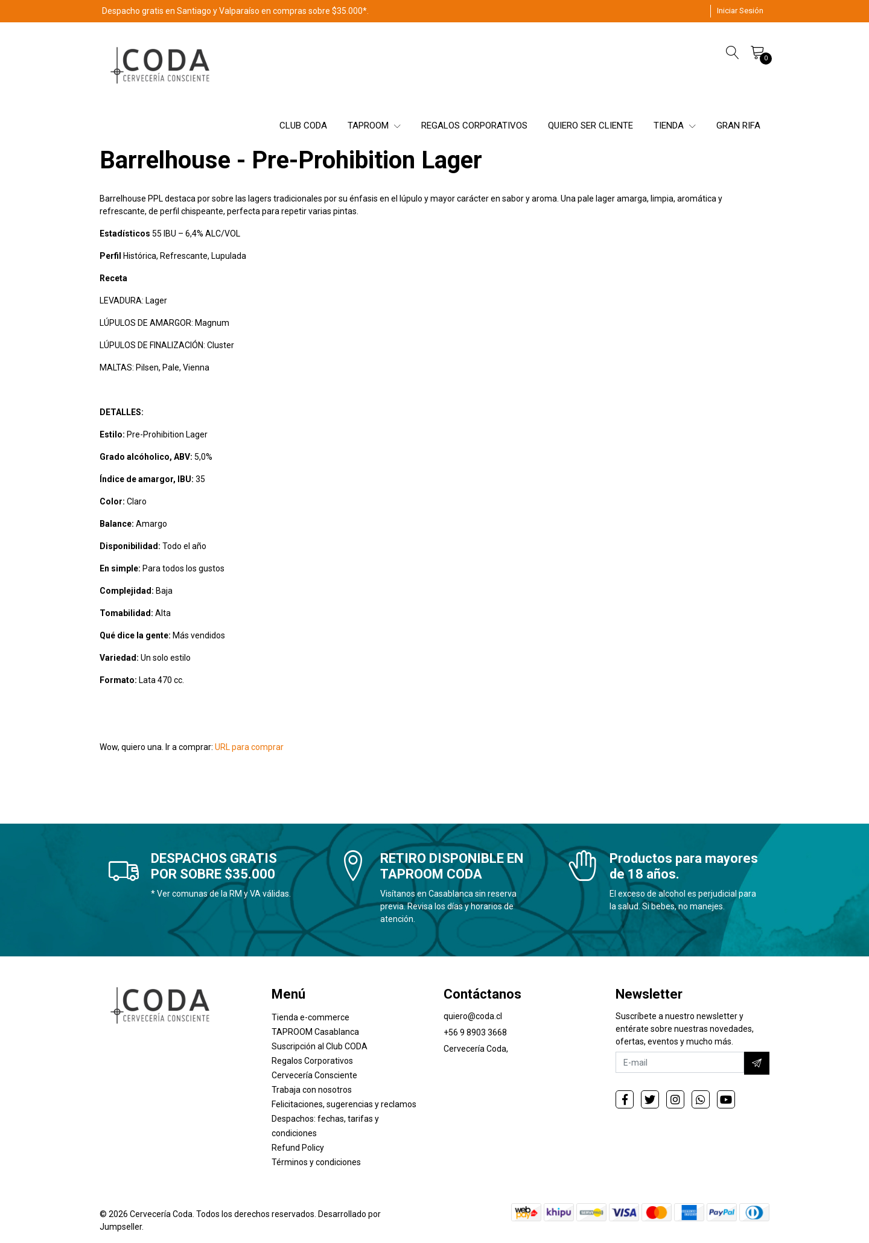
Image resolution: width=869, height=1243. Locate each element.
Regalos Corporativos (312, 1061)
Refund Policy (298, 1147)
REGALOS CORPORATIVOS (474, 125)
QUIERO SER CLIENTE (590, 125)
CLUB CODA (303, 125)
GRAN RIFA (738, 125)
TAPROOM (374, 125)
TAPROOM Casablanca (315, 1032)
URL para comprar (249, 747)
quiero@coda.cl (473, 1016)
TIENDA (675, 125)
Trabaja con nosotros (312, 1090)
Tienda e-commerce (310, 1017)
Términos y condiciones (316, 1162)
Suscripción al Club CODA (320, 1046)
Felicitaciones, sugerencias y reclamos (344, 1104)
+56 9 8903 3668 (475, 1032)
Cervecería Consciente (314, 1075)
